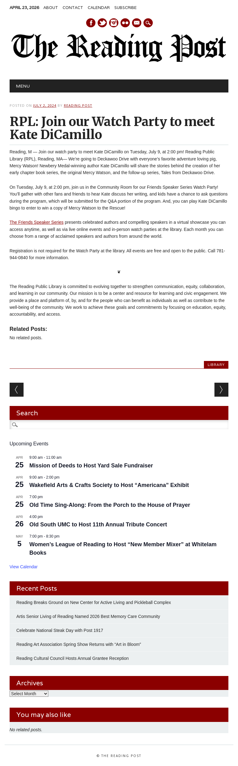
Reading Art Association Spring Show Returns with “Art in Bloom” (78, 644)
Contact (73, 7)
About (50, 7)
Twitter (102, 22)
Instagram (113, 22)
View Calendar (24, 566)
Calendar (99, 7)
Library (216, 365)
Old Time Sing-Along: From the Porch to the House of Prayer (109, 505)
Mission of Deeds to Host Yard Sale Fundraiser (91, 465)
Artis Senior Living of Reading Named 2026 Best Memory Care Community (88, 616)
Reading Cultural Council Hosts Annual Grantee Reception (72, 658)
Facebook (90, 22)
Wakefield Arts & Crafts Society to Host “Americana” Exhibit (109, 485)
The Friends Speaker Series (37, 222)
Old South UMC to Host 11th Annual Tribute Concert (98, 524)
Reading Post (78, 105)
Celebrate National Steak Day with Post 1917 (59, 630)
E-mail (137, 23)
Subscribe (125, 7)
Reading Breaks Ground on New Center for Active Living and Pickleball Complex (93, 602)
